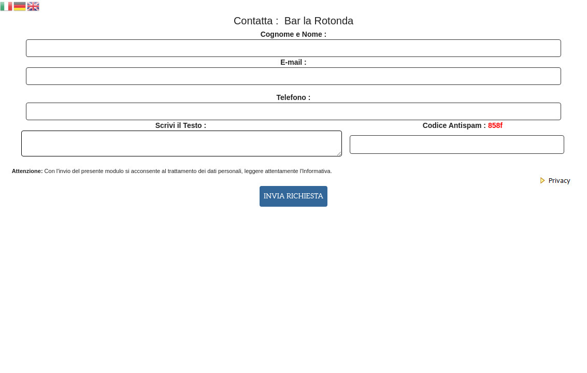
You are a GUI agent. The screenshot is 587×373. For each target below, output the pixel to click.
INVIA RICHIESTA (293, 196)
